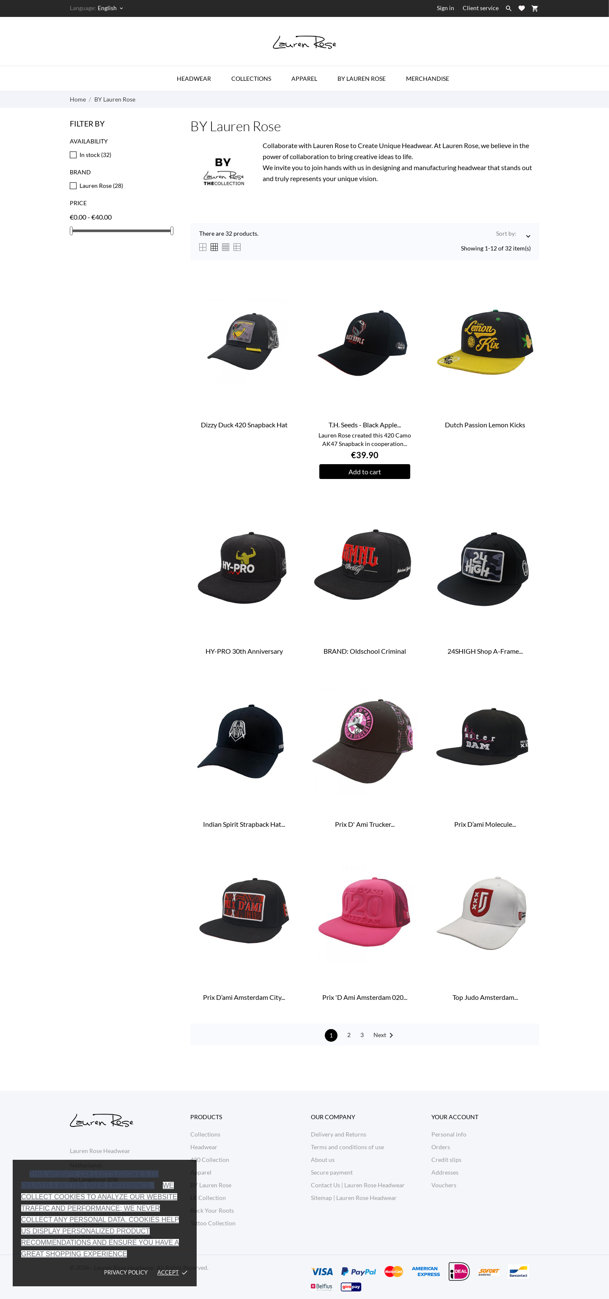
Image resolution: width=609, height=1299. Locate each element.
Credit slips (446, 1159)
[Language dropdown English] (111, 8)
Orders (440, 1146)
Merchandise (427, 78)
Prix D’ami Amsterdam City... (244, 997)
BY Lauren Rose (210, 1185)
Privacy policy (126, 1272)
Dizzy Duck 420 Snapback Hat (244, 425)
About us (323, 1159)
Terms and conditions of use (347, 1146)
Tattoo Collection (213, 1223)
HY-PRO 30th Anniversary (244, 651)
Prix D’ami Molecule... (485, 824)
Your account (454, 1116)
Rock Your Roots (212, 1210)
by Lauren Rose (361, 78)
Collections (251, 78)
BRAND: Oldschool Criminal (365, 651)
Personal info (448, 1134)
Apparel (304, 78)
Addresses (444, 1172)
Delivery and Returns (338, 1134)
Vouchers (443, 1185)
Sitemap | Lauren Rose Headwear (354, 1197)
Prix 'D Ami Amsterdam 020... (364, 997)
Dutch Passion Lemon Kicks (485, 425)
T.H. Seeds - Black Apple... (365, 425)
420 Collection (209, 1159)
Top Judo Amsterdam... (485, 997)
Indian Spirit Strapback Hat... (244, 824)
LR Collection (208, 1197)
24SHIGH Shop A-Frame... (485, 651)
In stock (95, 154)
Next (384, 1035)
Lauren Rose (101, 185)
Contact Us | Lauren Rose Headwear (358, 1185)
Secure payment (332, 1172)
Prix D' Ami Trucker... (365, 824)
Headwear (194, 78)
